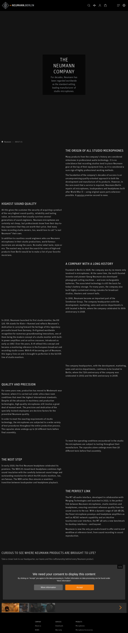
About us (38, 626)
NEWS (37, 630)
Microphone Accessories (84, 630)
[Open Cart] (105, 5)
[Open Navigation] (118, 5)
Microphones (80, 626)
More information (48, 588)
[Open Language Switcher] (124, 5)
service (80, 123)
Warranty (58, 630)
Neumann (7, 69)
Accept (80, 588)
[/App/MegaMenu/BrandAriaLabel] (18, 5)
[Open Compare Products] (94, 5)
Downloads (59, 626)
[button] (88, 5)
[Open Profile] (100, 5)
